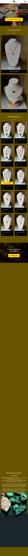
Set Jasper (17, 191)
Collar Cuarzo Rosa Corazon (7, 191)
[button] (1, 1)
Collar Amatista (5, 214)
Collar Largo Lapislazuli (20, 145)
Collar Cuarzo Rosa (19, 168)
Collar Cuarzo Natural (19, 214)
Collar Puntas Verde (5, 237)
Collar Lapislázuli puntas (6, 168)
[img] (7, 204)
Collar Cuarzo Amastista (20, 237)
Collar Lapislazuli (5, 145)
